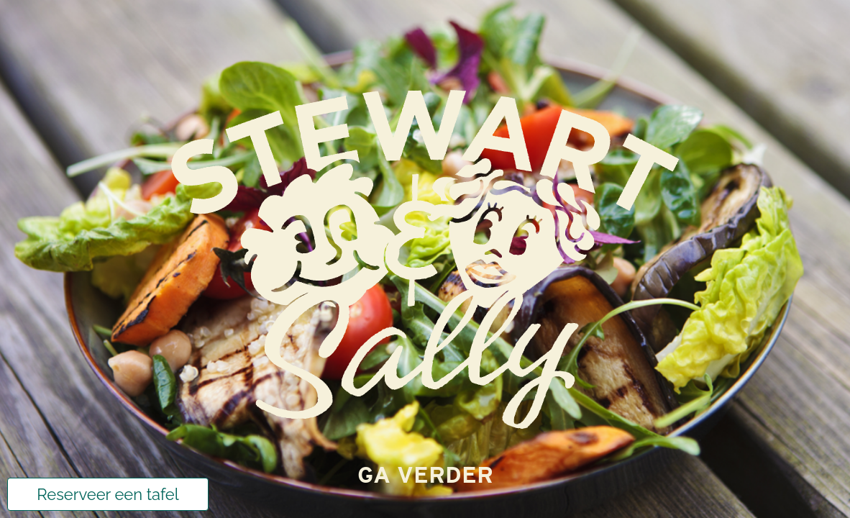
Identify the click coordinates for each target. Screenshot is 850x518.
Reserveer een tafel (108, 494)
